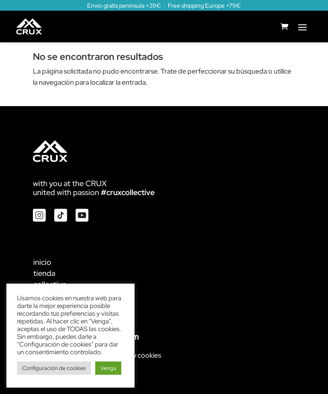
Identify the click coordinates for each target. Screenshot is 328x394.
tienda (44, 273)
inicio (42, 262)
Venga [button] (108, 368)
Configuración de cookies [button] (54, 368)
